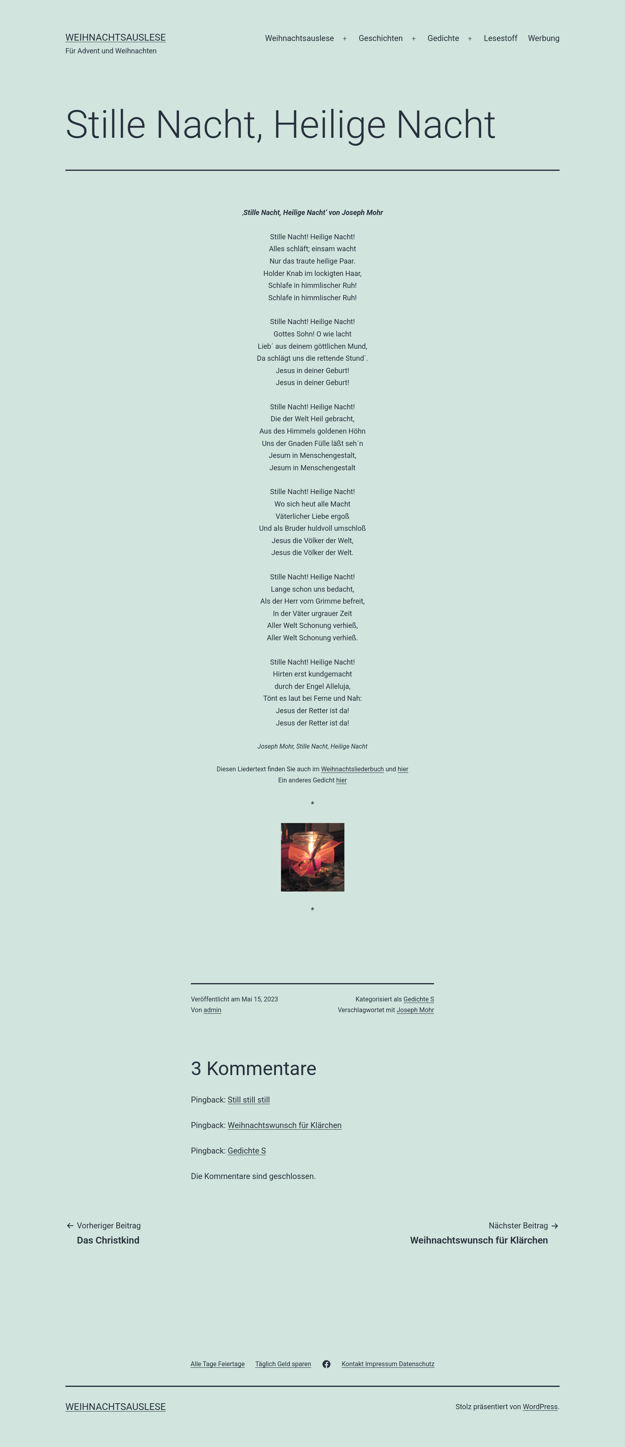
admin (212, 1010)
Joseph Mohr (415, 1010)
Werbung (544, 38)
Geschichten (381, 38)
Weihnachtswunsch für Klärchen (285, 1125)
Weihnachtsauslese (115, 37)
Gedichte (443, 38)
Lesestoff (500, 38)
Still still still (249, 1100)
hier (403, 769)
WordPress (540, 1406)
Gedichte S (418, 999)
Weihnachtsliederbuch (352, 769)
